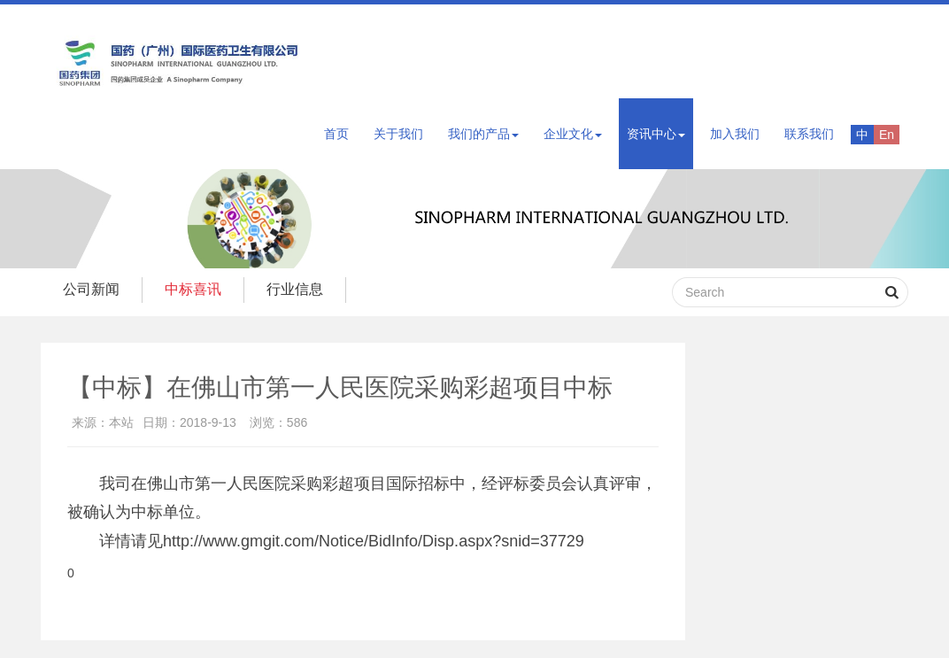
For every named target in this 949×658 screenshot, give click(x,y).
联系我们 (809, 134)
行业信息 (294, 289)
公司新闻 (91, 289)
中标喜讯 (193, 289)
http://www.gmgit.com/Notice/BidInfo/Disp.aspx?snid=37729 (373, 541)
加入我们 (735, 134)
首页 (336, 134)
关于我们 (398, 134)
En (886, 135)
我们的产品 (483, 134)
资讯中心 (656, 134)
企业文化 (573, 134)
